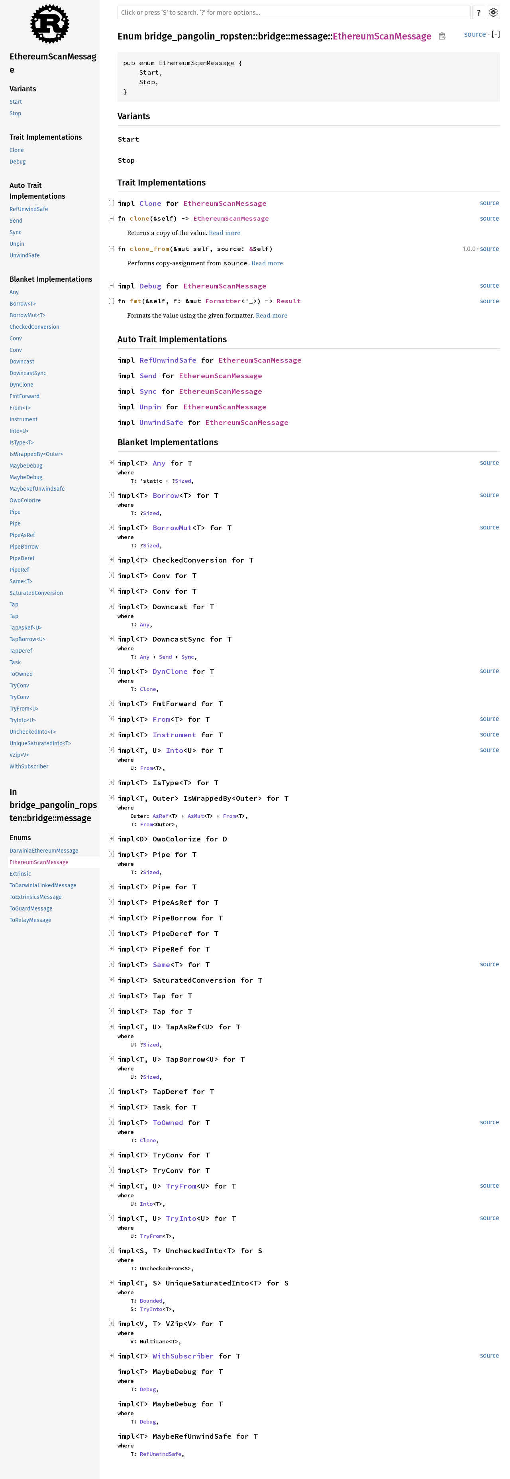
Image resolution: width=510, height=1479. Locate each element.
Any (14, 292)
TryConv (19, 685)
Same (161, 964)
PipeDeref (22, 558)
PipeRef (19, 570)
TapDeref (21, 651)
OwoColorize (25, 500)
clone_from (149, 249)
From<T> (20, 408)
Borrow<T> (23, 303)
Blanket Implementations (51, 279)
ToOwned (21, 674)
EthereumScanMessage (53, 63)
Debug (18, 161)
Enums (20, 837)
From (161, 719)
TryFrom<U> (24, 708)
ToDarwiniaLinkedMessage (43, 885)
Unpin (17, 244)
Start (16, 102)
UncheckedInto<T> (33, 732)
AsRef (161, 815)
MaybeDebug (26, 465)
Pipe (15, 512)
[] (496, 34)
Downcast (22, 361)
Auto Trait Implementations (37, 191)
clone (139, 218)
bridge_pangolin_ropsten (198, 36)
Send (16, 220)
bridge (272, 36)
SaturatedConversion (36, 593)
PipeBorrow (24, 546)
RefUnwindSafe (29, 209)
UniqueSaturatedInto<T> (40, 743)
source (475, 34)
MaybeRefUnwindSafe (37, 489)
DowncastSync (28, 373)
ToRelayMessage (30, 920)
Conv (16, 338)
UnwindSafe (25, 255)
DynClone (21, 384)
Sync (16, 232)
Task (15, 662)
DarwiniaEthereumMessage (44, 850)
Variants (23, 89)
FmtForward (24, 396)
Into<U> (19, 431)
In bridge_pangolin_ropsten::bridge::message (53, 804)
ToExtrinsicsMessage (36, 897)
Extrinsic (20, 874)
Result (289, 301)
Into (174, 750)
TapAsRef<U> (26, 627)
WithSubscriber (29, 766)
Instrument (23, 419)
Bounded (151, 1300)
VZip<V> (19, 755)
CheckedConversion (34, 327)
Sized (183, 480)
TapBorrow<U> (27, 639)
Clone (17, 150)
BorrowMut (172, 527)
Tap (14, 604)
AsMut (196, 815)
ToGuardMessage (31, 908)
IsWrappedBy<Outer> (36, 454)
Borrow (166, 495)
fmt (135, 301)
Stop (15, 113)
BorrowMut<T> (27, 315)
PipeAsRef (22, 535)
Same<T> (21, 581)
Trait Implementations (46, 137)
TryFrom (181, 1186)
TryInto (181, 1218)
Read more (224, 232)
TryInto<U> (23, 720)
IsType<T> (22, 442)
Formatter (223, 301)
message (309, 36)
